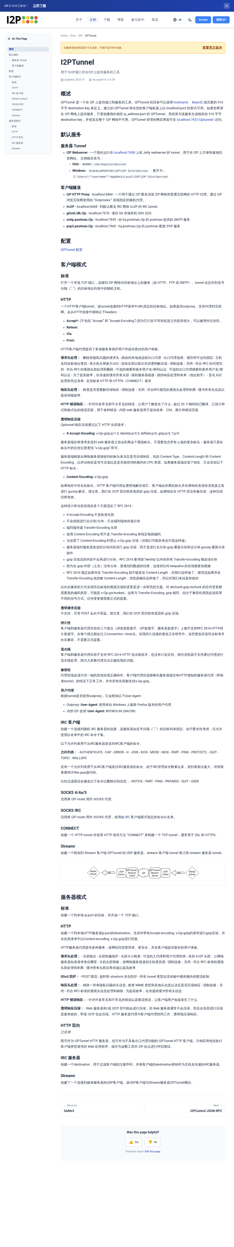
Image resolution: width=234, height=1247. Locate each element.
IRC (127, 817)
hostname (181, 102)
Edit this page (152, 1151)
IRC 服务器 (17, 143)
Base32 (197, 102)
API (80, 35)
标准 (14, 82)
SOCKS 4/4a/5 (19, 98)
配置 (11, 71)
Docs (73, 35)
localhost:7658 (124, 152)
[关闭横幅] (227, 6)
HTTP (15, 87)
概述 (11, 49)
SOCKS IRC (18, 104)
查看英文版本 (212, 48)
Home (64, 35)
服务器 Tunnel (19, 60)
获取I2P (221, 19)
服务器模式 (15, 120)
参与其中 (137, 20)
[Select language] (177, 19)
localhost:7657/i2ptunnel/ (195, 120)
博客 (120, 20)
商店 (155, 20)
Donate (203, 19)
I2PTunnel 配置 (71, 250)
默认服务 (13, 54)
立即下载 (39, 6)
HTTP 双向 (17, 137)
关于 (79, 20)
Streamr (16, 115)
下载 (106, 20)
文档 (93, 20)
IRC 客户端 (17, 93)
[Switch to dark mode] (190, 19)
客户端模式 (15, 76)
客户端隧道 (18, 65)
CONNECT (17, 109)
